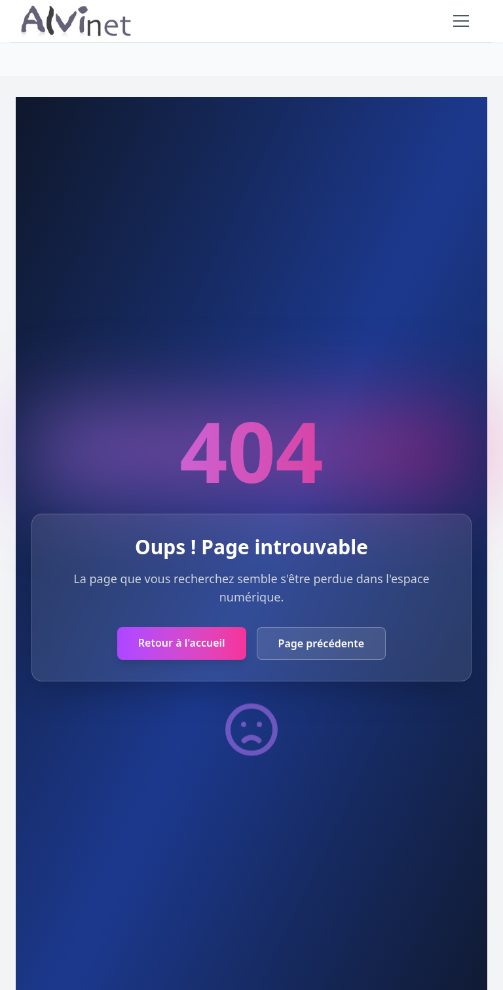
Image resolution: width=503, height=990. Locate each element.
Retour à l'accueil (181, 643)
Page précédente (321, 643)
